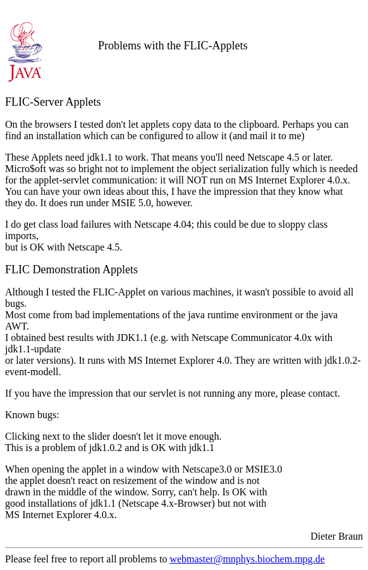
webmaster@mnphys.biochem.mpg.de (246, 559)
